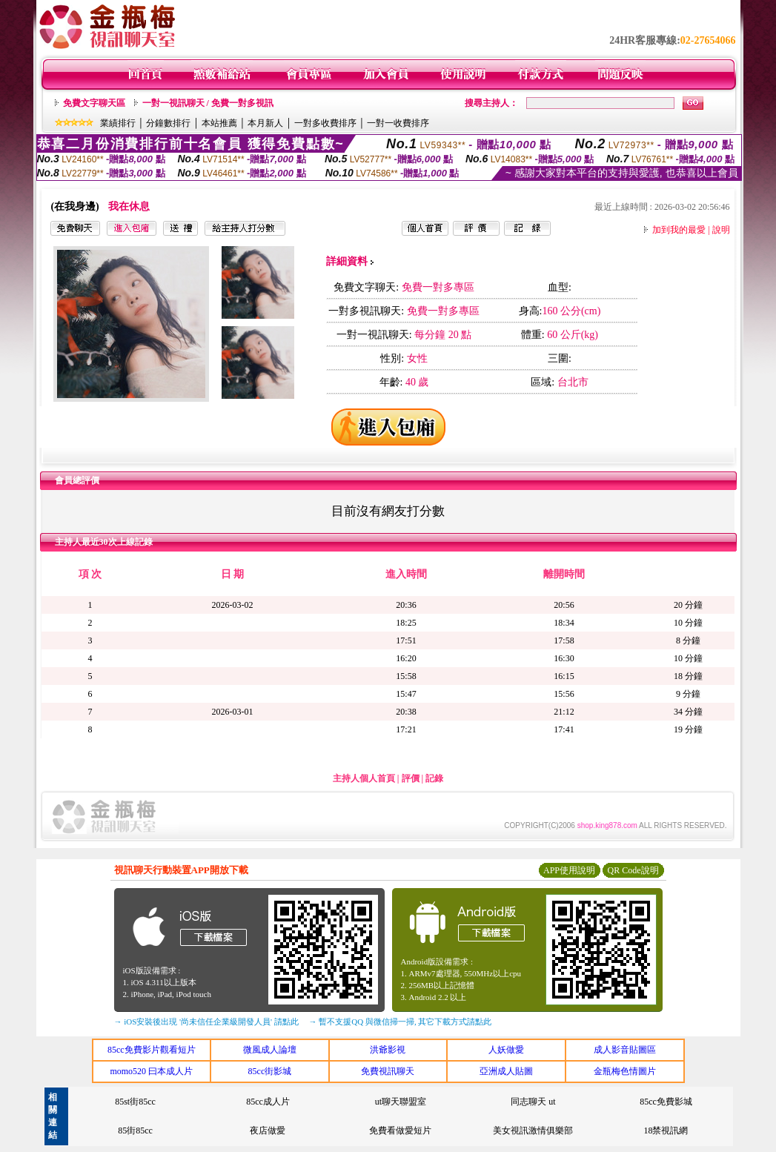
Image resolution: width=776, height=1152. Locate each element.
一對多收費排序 (325, 123)
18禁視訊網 (665, 1130)
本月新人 (265, 123)
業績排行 (118, 123)
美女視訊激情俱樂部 (533, 1130)
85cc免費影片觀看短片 (151, 1050)
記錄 (434, 778)
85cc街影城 (270, 1071)
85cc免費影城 (666, 1101)
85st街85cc (135, 1101)
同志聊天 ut (533, 1101)
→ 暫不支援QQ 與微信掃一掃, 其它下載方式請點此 (400, 1021)
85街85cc (135, 1130)
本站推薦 (219, 123)
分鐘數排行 (168, 123)
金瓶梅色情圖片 (625, 1071)
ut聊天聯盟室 (400, 1101)
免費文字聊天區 (94, 103)
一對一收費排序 (398, 123)
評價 (410, 778)
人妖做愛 (506, 1050)
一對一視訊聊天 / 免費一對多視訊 (207, 103)
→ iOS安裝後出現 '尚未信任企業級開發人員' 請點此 (206, 1021)
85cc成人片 (268, 1101)
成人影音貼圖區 (625, 1050)
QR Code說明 (633, 870)
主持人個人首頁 (364, 778)
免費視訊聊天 (387, 1071)
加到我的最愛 (679, 230)
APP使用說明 (569, 870)
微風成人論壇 (269, 1050)
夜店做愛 (267, 1130)
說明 (721, 230)
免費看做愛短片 (400, 1130)
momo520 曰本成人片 (151, 1071)
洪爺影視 (387, 1050)
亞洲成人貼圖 (506, 1071)
